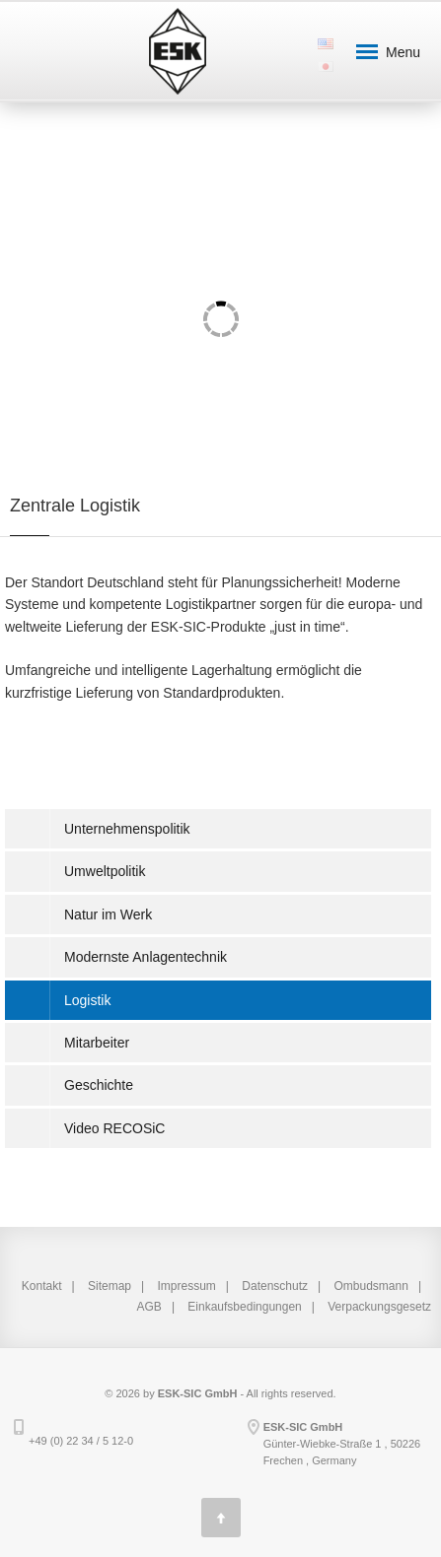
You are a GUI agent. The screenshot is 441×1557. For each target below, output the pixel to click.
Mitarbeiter (96, 1042)
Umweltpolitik (104, 871)
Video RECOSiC (114, 1128)
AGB (149, 1307)
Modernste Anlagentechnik (145, 957)
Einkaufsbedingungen (244, 1307)
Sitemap (109, 1286)
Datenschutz (275, 1286)
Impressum (187, 1286)
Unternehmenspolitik (127, 829)
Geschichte (98, 1085)
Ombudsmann (371, 1286)
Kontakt (42, 1286)
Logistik (87, 1000)
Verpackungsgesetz (379, 1307)
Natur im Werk (108, 914)
